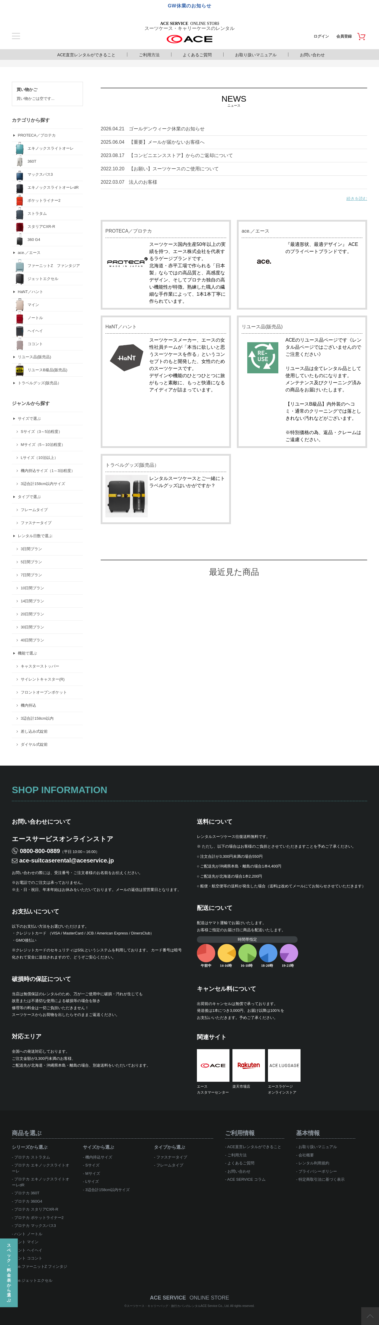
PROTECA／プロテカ (128, 230)
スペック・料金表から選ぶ (9, 1272)
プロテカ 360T (26, 1193)
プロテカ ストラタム (32, 1157)
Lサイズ (92, 1181)
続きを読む (356, 198)
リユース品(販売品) (262, 326)
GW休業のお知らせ (189, 5)
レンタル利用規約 (313, 1163)
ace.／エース (255, 230)
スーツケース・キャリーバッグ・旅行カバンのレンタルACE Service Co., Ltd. (178, 1306)
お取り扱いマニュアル (256, 54)
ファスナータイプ (171, 1157)
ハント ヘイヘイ (28, 1250)
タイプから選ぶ (169, 1147)
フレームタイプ (169, 1165)
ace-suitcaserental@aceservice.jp (66, 860)
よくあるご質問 (197, 54)
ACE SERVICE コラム (246, 1179)
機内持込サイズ (98, 1157)
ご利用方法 (149, 54)
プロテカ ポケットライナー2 (39, 1217)
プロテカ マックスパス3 (35, 1225)
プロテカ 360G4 (28, 1201)
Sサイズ (92, 1165)
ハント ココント (28, 1258)
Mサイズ (92, 1173)
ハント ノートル (28, 1234)
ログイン (321, 36)
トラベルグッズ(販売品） (132, 465)
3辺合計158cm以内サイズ (107, 1190)
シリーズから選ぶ (29, 1147)
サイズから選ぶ (98, 1147)
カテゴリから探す (31, 120)
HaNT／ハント (121, 326)
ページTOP (370, 1316)
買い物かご (27, 89)
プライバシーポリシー (317, 1171)
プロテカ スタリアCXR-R (36, 1209)
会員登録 (344, 36)
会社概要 (306, 1155)
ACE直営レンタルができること (86, 54)
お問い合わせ (312, 54)
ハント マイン (26, 1242)
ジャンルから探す (31, 403)
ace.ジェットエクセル (33, 1280)
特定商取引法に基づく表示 (321, 1179)
